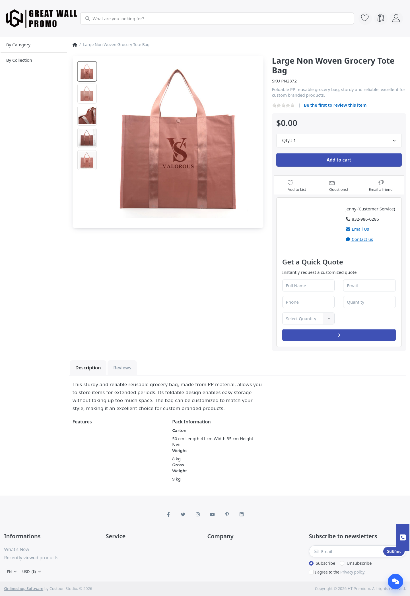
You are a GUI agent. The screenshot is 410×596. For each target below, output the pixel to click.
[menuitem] (34, 45)
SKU (276, 81)
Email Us (357, 229)
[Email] (345, 551)
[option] (87, 71)
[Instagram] (197, 514)
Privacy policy (352, 572)
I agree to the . (340, 572)
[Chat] (395, 581)
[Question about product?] (339, 186)
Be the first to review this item (335, 105)
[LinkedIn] (242, 514)
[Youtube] (212, 514)
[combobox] (216, 18)
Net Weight (179, 447)
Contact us (359, 239)
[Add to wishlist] (297, 186)
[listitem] (180, 139)
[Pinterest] (227, 514)
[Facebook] (168, 514)
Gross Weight (179, 467)
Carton (179, 430)
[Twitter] (183, 514)
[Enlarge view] (180, 139)
